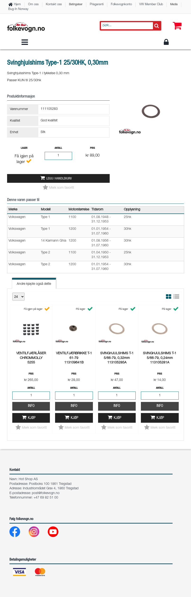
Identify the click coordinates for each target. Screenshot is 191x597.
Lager (24, 148)
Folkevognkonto (121, 4)
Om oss (33, 4)
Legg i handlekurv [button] (59, 178)
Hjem (17, 4)
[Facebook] (18, 532)
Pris (92, 148)
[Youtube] (57, 532)
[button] (176, 21)
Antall (58, 148)
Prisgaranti (97, 4)
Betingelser (75, 4)
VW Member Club (151, 4)
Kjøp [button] (31, 355)
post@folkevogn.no (46, 493)
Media (174, 4)
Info (31, 343)
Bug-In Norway (18, 9)
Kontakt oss (54, 4)
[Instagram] (38, 532)
